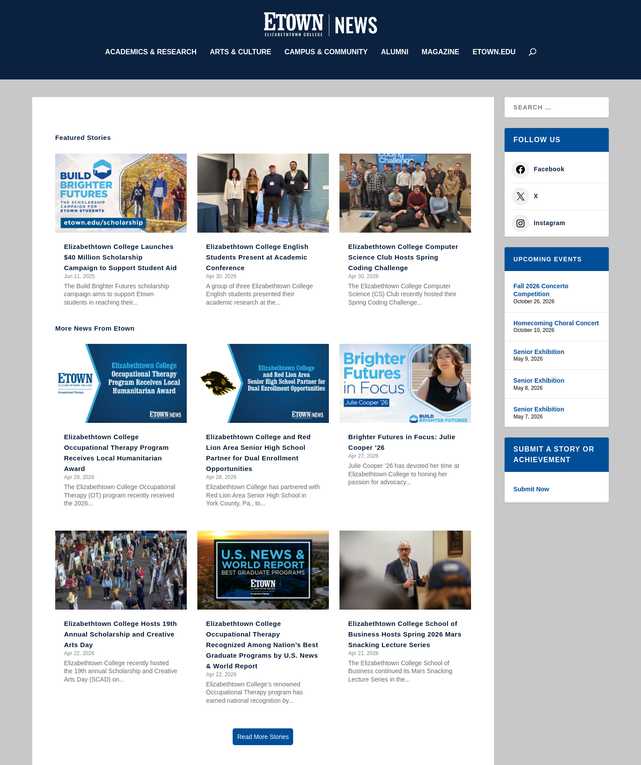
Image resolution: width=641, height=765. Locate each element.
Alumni (394, 49)
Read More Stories (263, 734)
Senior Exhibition (538, 349)
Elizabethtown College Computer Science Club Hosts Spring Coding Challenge (403, 255)
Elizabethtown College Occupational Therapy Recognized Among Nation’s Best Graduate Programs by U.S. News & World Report (262, 642)
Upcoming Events (547, 256)
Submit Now (531, 487)
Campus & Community (325, 49)
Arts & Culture (240, 49)
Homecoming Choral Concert (556, 320)
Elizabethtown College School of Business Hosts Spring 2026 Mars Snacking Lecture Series (404, 632)
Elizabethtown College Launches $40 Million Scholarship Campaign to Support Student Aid (120, 255)
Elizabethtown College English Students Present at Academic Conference (257, 255)
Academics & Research (150, 49)
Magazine (440, 49)
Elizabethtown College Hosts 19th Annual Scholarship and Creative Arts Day (120, 632)
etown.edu (493, 49)
